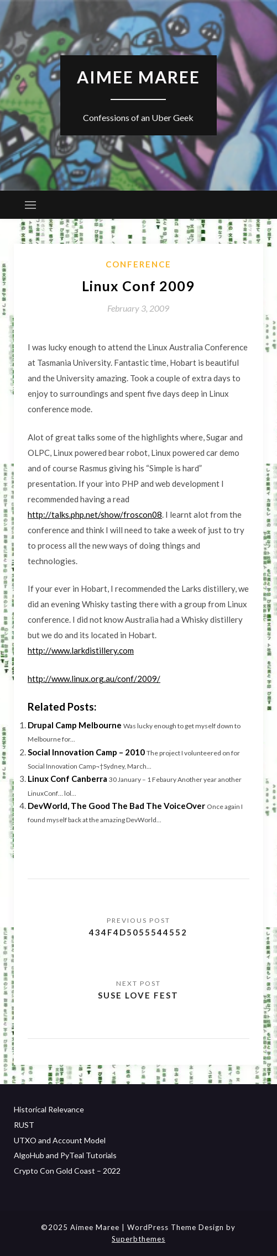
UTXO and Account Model (60, 1140)
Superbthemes (138, 1238)
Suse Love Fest (138, 995)
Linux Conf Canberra (67, 779)
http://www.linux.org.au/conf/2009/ (94, 679)
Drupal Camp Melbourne (75, 725)
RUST (24, 1124)
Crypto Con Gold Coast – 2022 (67, 1170)
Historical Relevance (49, 1109)
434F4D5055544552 (138, 932)
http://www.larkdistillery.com (81, 650)
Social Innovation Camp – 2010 (86, 752)
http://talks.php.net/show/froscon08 (95, 514)
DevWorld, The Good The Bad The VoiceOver (116, 806)
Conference (138, 264)
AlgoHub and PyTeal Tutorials (65, 1155)
